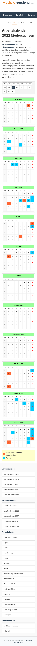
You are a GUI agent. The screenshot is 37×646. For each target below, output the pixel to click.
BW (10, 84)
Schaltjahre (7, 631)
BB (22, 84)
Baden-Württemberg (11, 537)
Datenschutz (18, 642)
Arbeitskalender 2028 (11, 521)
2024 (30, 23)
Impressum (28, 640)
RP (21, 87)
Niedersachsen (9, 579)
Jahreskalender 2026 (11, 479)
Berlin (6, 548)
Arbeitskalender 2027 (11, 516)
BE (18, 84)
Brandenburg (8, 553)
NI (13, 87)
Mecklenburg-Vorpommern (13, 574)
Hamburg (7, 563)
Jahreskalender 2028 (11, 490)
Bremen (6, 558)
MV (9, 87)
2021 (7, 23)
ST (5, 91)
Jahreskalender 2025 (11, 474)
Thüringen (7, 615)
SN (29, 87)
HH (30, 84)
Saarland (7, 594)
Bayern (6, 543)
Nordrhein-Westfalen (11, 584)
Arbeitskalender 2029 (11, 526)
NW (17, 87)
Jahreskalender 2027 (11, 484)
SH (9, 91)
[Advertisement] (19, 8)
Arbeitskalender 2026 (11, 511)
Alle (5, 84)
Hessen (6, 568)
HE (5, 87)
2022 (14, 23)
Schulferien (20, 15)
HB (26, 84)
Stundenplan (7, 15)
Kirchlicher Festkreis (11, 626)
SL (25, 87)
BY (14, 84)
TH (13, 91)
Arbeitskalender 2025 (11, 506)
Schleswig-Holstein (10, 610)
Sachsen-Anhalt (9, 605)
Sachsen (7, 599)
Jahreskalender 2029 (11, 495)
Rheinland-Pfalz (9, 589)
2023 (22, 23)
